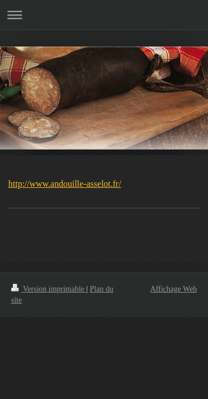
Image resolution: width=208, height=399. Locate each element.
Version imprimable (49, 289)
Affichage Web (173, 289)
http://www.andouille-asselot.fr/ (64, 183)
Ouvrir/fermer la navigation (104, 15)
